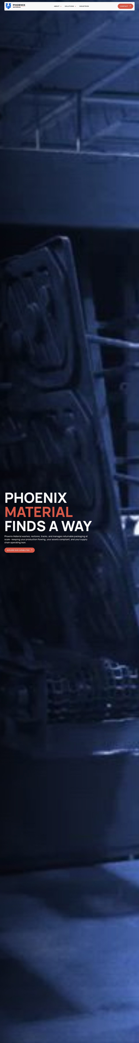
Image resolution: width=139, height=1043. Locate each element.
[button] (57, 6)
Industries (84, 6)
